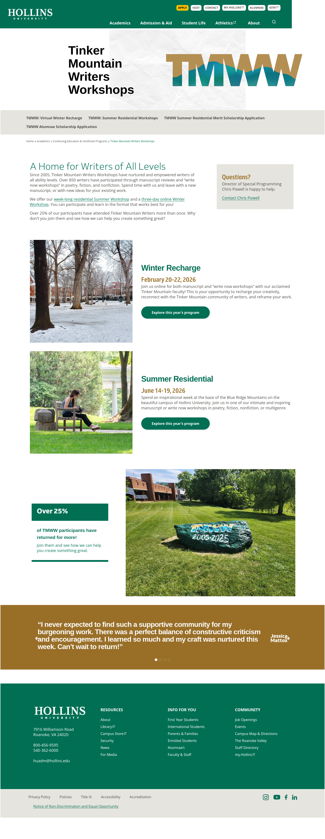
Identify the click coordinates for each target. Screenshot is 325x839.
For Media (109, 776)
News (105, 769)
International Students (186, 749)
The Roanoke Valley (251, 762)
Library (106, 749)
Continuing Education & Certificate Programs (80, 148)
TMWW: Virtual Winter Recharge (54, 124)
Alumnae (290, 8)
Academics (153, 23)
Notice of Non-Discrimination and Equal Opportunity (76, 827)
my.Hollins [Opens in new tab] (266, 8)
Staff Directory (247, 769)
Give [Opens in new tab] (306, 8)
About (287, 23)
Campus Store (112, 756)
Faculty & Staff (179, 776)
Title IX (126, 818)
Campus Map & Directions (256, 756)
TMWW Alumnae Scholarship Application (61, 133)
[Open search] (307, 21)
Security (107, 762)
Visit (229, 8)
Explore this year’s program (175, 320)
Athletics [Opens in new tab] (257, 23)
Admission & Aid (189, 23)
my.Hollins (243, 776)
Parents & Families (183, 756)
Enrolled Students (182, 762)
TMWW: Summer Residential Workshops (128, 124)
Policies (88, 818)
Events (240, 749)
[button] (297, 651)
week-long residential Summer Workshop (91, 206)
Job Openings (246, 742)
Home (30, 148)
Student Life (227, 23)
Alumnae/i (176, 769)
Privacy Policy (44, 818)
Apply (215, 8)
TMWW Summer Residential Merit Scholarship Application (224, 124)
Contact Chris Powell (241, 204)
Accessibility (169, 818)
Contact (245, 8)
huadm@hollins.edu (51, 782)
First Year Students (183, 742)
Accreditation (217, 818)
